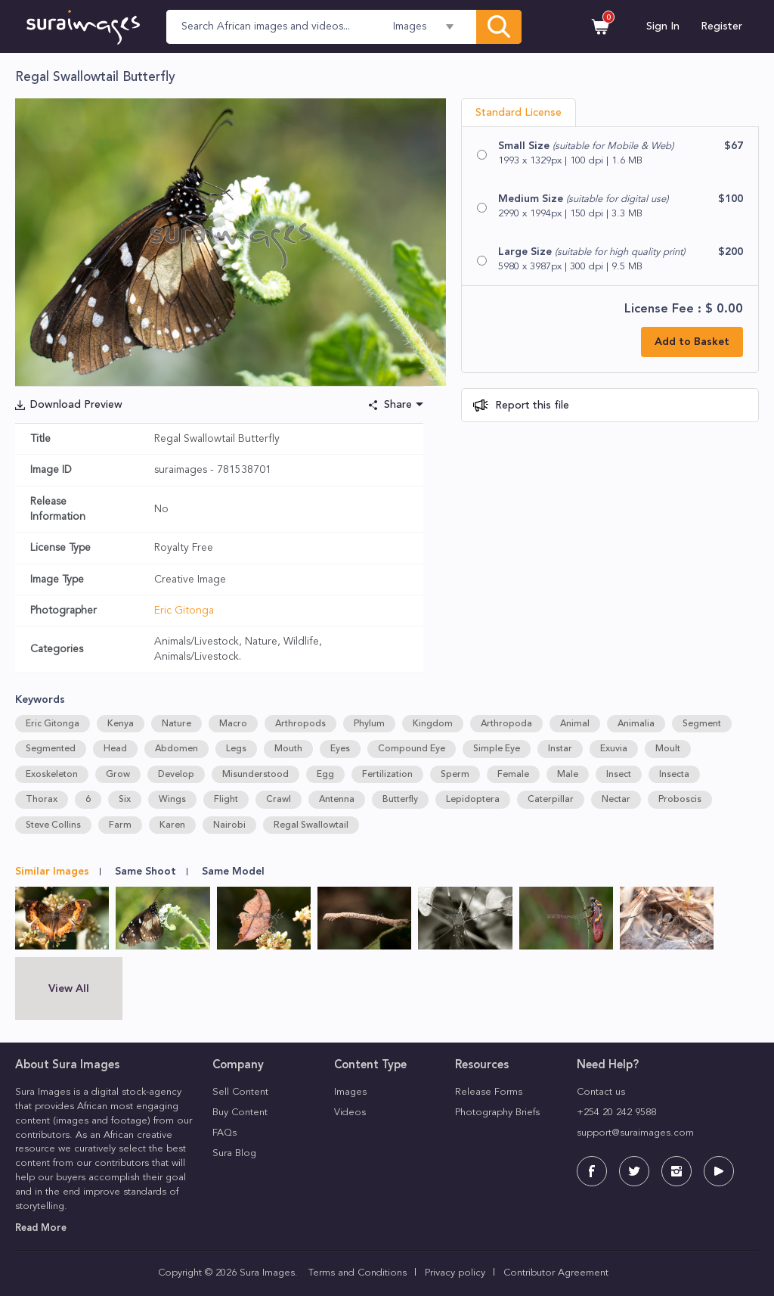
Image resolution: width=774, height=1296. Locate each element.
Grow (118, 774)
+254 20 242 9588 (616, 1112)
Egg (325, 774)
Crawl (278, 799)
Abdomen (176, 749)
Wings (172, 799)
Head (115, 749)
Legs (236, 749)
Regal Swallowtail (311, 825)
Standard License (518, 112)
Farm (120, 825)
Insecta (674, 774)
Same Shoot (145, 871)
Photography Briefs (497, 1112)
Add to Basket (692, 342)
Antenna (336, 799)
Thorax (41, 799)
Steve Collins (53, 825)
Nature (176, 724)
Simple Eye (496, 749)
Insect (618, 774)
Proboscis (679, 799)
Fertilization (387, 774)
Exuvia (613, 749)
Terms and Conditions (357, 1273)
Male (567, 774)
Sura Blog (234, 1153)
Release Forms (488, 1092)
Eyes (340, 749)
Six (125, 799)
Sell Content (240, 1092)
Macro (233, 724)
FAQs (224, 1133)
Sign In (663, 26)
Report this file (530, 405)
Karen (172, 825)
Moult (667, 749)
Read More (41, 1228)
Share (398, 404)
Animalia (636, 724)
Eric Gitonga (184, 610)
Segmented (51, 749)
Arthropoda (506, 724)
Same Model (233, 871)
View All (68, 989)
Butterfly (400, 799)
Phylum (369, 724)
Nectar (616, 799)
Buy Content (240, 1112)
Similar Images (52, 871)
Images (350, 1092)
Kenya (120, 724)
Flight (226, 799)
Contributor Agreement (555, 1273)
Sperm (455, 774)
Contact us (601, 1092)
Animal (575, 724)
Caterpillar (551, 799)
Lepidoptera (473, 799)
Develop (176, 774)
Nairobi (229, 825)
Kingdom (433, 724)
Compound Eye (411, 749)
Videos (350, 1112)
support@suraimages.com (635, 1133)
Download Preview (76, 404)
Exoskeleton (52, 774)
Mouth (288, 749)
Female (513, 774)
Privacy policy (455, 1273)
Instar (560, 749)
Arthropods (300, 724)
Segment (702, 724)
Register (721, 26)
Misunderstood (255, 774)
